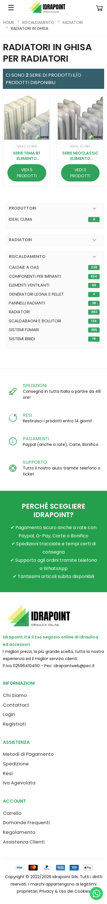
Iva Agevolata (19, 783)
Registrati (14, 724)
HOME (8, 22)
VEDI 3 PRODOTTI (80, 173)
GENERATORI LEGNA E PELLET (36, 294)
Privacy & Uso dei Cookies (64, 891)
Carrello (12, 813)
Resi (8, 773)
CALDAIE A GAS (24, 267)
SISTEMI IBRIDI (22, 339)
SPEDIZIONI (35, 385)
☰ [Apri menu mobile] (11, 8)
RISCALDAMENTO (38, 22)
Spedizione (16, 764)
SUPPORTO (35, 462)
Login (9, 714)
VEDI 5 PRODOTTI (27, 173)
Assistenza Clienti (24, 842)
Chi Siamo (15, 695)
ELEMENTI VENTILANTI (29, 285)
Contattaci (16, 705)
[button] (99, 8)
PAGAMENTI (36, 438)
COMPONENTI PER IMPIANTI (35, 276)
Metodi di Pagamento (28, 754)
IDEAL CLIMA (20, 219)
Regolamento (19, 832)
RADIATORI (72, 22)
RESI (27, 415)
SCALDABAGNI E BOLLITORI (35, 321)
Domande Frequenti (26, 822)
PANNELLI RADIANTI (27, 303)
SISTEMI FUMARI (24, 330)
